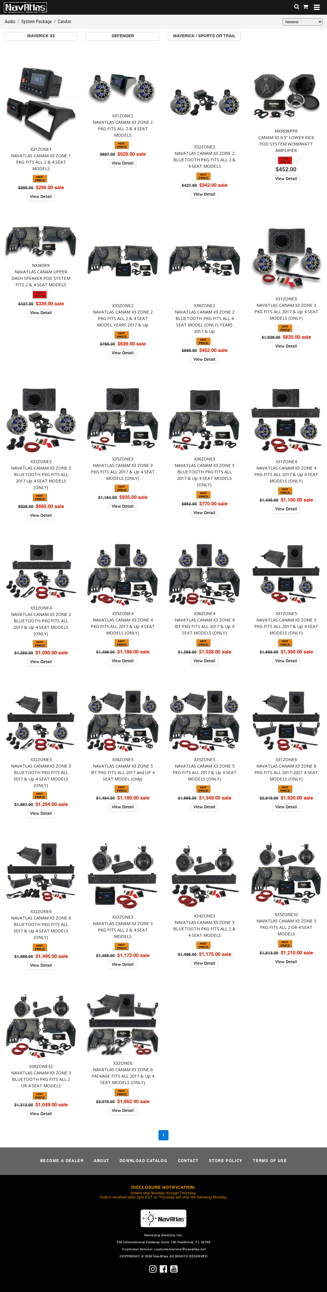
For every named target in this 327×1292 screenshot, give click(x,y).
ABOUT (101, 1161)
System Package (36, 21)
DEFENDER (123, 36)
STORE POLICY (226, 1161)
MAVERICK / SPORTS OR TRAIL (204, 36)
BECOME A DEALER (62, 1161)
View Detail (41, 197)
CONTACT (188, 1161)
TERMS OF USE (270, 1161)
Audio (10, 21)
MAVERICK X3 (41, 36)
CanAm (64, 21)
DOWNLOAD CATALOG (143, 1161)
